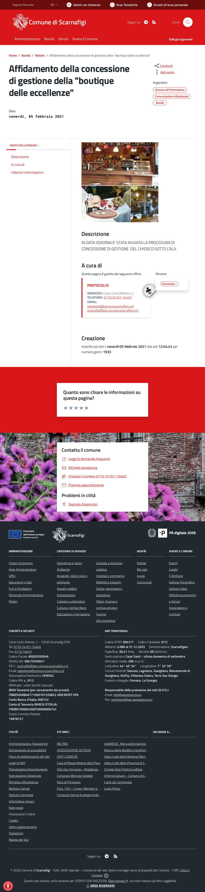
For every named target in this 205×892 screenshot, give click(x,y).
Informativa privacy (21, 801)
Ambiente (63, 569)
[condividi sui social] (163, 66)
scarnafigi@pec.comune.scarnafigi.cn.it (112, 310)
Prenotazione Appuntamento (28, 769)
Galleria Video (178, 588)
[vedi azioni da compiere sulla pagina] (164, 72)
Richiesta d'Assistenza (23, 782)
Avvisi (141, 575)
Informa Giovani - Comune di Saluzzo (128, 775)
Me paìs (142, 569)
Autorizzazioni (66, 595)
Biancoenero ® (118, 880)
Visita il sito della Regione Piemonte (128, 756)
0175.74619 (23, 651)
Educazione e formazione (73, 614)
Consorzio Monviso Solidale (75, 775)
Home (13, 55)
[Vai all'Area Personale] (167, 5)
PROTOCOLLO (98, 285)
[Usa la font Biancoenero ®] (83, 5)
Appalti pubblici (67, 588)
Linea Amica (112, 788)
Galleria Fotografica (182, 582)
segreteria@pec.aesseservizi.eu (131, 699)
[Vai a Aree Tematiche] (123, 5)
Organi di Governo (21, 563)
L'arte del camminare (118, 782)
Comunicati (144, 582)
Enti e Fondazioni (20, 588)
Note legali (16, 807)
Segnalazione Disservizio (25, 775)
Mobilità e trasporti (108, 582)
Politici (13, 601)
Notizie (40, 55)
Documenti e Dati (20, 582)
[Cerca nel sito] (188, 22)
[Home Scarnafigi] (51, 22)
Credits (13, 820)
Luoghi (173, 569)
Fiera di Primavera (68, 782)
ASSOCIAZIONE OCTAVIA (74, 750)
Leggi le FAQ (17, 762)
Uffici (12, 575)
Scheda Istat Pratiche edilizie (123, 769)
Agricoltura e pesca (69, 563)
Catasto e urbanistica (71, 601)
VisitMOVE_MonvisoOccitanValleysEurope (132, 743)
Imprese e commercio (110, 575)
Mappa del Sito (19, 839)
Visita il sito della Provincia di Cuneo (127, 762)
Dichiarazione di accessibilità (27, 750)
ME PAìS (62, 743)
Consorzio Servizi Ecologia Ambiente (81, 794)
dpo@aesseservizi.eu (127, 694)
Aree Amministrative (22, 569)
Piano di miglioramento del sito (29, 756)
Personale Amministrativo (26, 595)
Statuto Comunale (21, 794)
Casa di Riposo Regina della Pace (78, 762)
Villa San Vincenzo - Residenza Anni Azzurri (86, 769)
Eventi (173, 563)
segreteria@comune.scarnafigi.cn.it (110, 306)
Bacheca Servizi (19, 788)
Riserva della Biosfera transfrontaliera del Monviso (137, 750)
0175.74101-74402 (27, 646)
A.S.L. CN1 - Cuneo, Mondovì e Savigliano (84, 788)
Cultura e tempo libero (71, 607)
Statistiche (16, 833)
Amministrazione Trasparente (28, 743)
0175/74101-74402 (118, 297)
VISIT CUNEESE (67, 756)
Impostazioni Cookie (22, 814)
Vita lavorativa (105, 620)
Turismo (101, 614)
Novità (25, 55)
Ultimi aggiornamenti (23, 826)
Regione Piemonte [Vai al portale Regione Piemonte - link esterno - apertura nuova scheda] (23, 5)
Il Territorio (176, 575)
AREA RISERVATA (100, 885)
